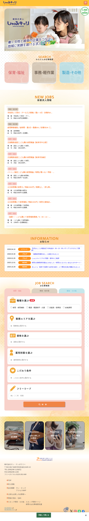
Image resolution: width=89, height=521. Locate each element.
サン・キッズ (22, 491)
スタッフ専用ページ (34, 505)
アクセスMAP (23, 493)
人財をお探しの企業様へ (18, 497)
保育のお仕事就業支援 (35, 507)
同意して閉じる (43, 515)
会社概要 (12, 491)
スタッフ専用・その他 (17, 505)
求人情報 (12, 487)
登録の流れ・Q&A (15, 501)
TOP (10, 483)
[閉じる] (85, 515)
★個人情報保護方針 (9, 510)
